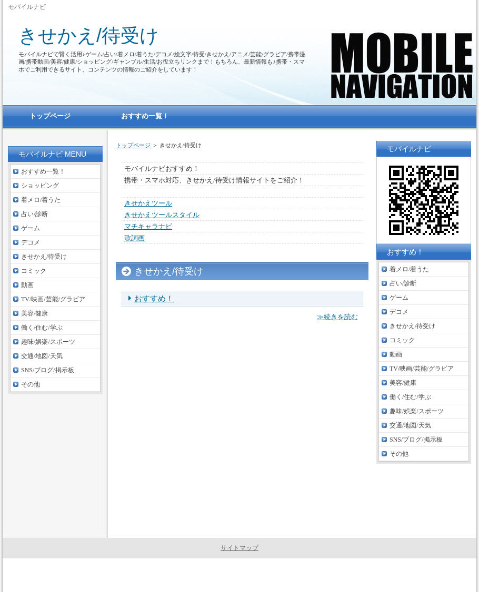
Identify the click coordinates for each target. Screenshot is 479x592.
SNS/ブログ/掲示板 (47, 370)
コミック (33, 270)
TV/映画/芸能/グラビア (53, 299)
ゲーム (30, 228)
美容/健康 (34, 313)
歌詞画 (134, 238)
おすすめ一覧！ (43, 171)
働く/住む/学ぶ (42, 327)
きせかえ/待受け (88, 35)
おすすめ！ (154, 298)
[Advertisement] (242, 434)
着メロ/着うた (41, 199)
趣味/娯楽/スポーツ (48, 341)
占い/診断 (34, 214)
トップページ (133, 145)
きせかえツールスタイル (161, 215)
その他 (30, 384)
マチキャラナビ (148, 226)
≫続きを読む (337, 317)
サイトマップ (239, 548)
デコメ (30, 242)
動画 (27, 285)
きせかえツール (148, 203)
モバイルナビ (246, 575)
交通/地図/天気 (42, 356)
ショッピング (40, 185)
